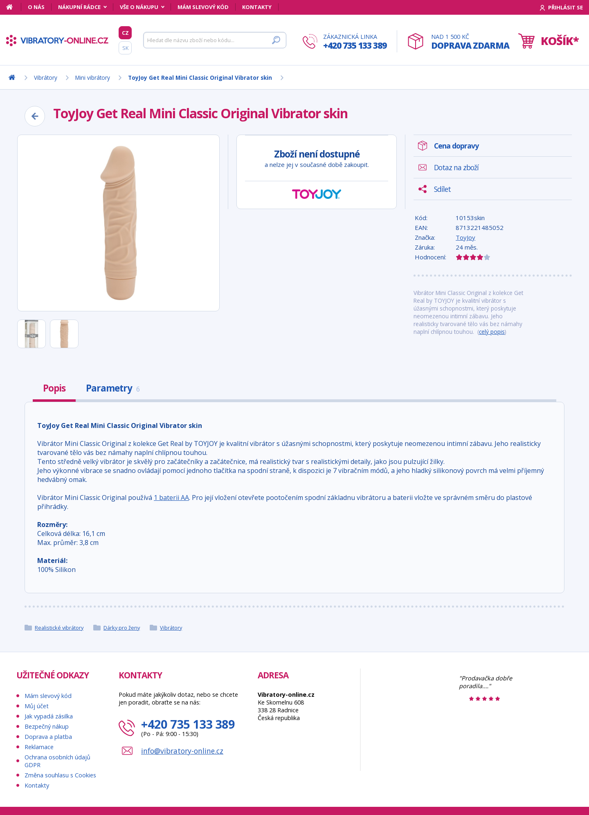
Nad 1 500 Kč (470, 42)
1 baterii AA (171, 497)
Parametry (112, 388)
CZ (125, 32)
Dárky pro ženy (121, 627)
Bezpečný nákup (47, 726)
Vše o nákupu (139, 7)
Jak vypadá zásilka (49, 716)
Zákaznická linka (355, 42)
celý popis (492, 331)
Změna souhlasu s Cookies (60, 775)
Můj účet (37, 706)
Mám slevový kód (203, 7)
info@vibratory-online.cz (182, 751)
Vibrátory (171, 627)
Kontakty (257, 7)
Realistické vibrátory (59, 627)
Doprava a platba (48, 737)
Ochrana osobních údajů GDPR (57, 761)
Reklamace (39, 747)
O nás (36, 7)
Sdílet (442, 189)
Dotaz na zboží (456, 167)
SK (125, 48)
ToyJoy (465, 237)
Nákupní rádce (79, 7)
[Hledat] (214, 40)
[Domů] (13, 7)
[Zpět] (35, 116)
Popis (54, 388)
